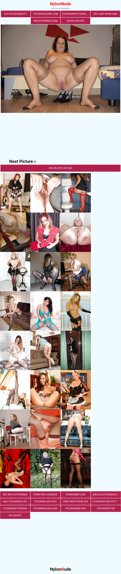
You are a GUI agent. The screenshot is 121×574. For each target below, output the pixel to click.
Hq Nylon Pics (75, 20)
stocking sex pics (45, 501)
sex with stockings (15, 494)
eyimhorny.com (75, 494)
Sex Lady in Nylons (105, 13)
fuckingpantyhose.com (76, 13)
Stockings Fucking (15, 508)
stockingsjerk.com (45, 13)
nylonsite (15, 515)
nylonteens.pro (75, 508)
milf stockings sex (15, 501)
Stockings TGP (106, 508)
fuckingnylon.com (45, 508)
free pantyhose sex (75, 501)
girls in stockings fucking (106, 494)
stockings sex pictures (106, 501)
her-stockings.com (45, 20)
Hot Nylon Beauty (15, 13)
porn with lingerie (45, 494)
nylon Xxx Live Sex (60, 168)
